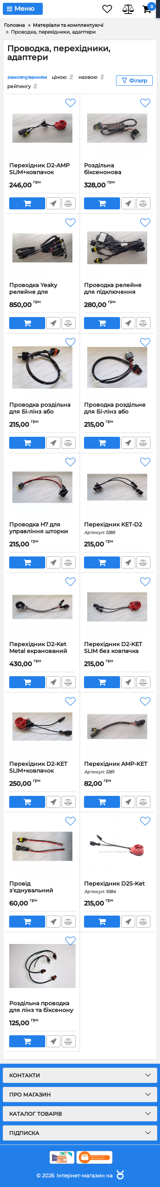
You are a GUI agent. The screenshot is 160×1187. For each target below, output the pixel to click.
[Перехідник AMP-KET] (117, 727)
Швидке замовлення (53, 203)
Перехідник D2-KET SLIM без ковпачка (117, 651)
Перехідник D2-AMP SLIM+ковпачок (42, 172)
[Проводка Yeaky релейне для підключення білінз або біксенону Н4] (42, 248)
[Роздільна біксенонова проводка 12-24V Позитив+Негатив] (117, 128)
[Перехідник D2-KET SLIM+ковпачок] (42, 727)
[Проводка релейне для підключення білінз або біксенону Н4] (117, 248)
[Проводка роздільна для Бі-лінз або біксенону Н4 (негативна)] (42, 367)
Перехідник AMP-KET (117, 768)
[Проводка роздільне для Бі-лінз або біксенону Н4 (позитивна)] (117, 367)
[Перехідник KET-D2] (117, 487)
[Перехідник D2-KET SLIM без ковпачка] (117, 607)
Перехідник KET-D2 (117, 528)
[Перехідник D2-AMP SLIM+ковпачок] (42, 128)
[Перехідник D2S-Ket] (117, 846)
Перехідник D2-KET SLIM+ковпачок (42, 771)
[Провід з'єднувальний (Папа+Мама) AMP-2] (42, 846)
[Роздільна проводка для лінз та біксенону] (42, 966)
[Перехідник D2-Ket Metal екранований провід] (42, 607)
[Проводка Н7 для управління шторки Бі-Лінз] (42, 487)
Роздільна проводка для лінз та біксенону (42, 1010)
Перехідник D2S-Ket (117, 887)
